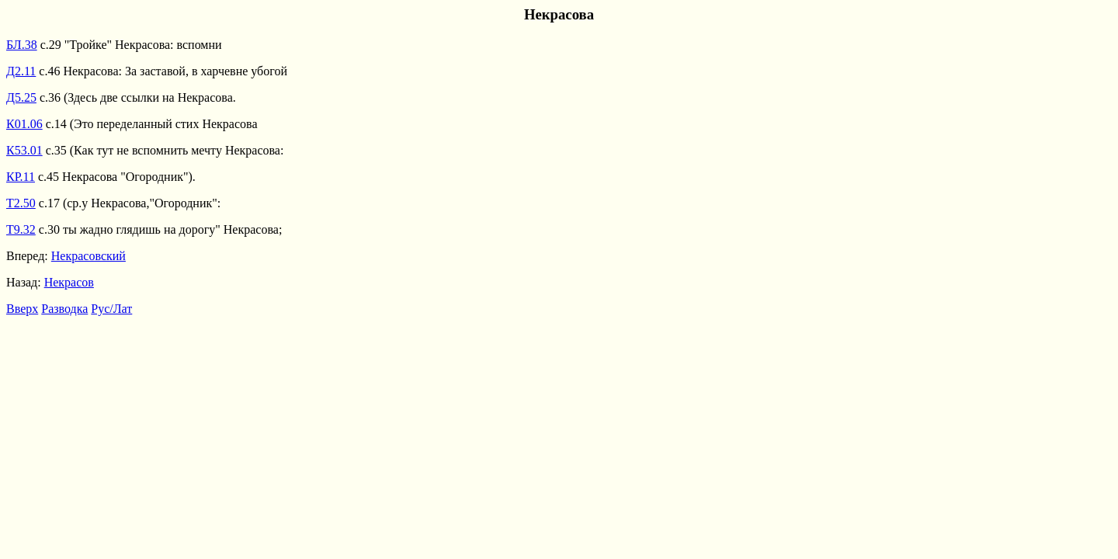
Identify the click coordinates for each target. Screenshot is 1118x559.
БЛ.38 (21, 44)
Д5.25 (21, 97)
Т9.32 (21, 229)
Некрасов (69, 282)
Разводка (64, 308)
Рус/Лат (111, 308)
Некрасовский (88, 255)
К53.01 (24, 150)
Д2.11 (21, 71)
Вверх (22, 308)
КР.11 (20, 176)
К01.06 (24, 123)
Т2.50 (21, 203)
